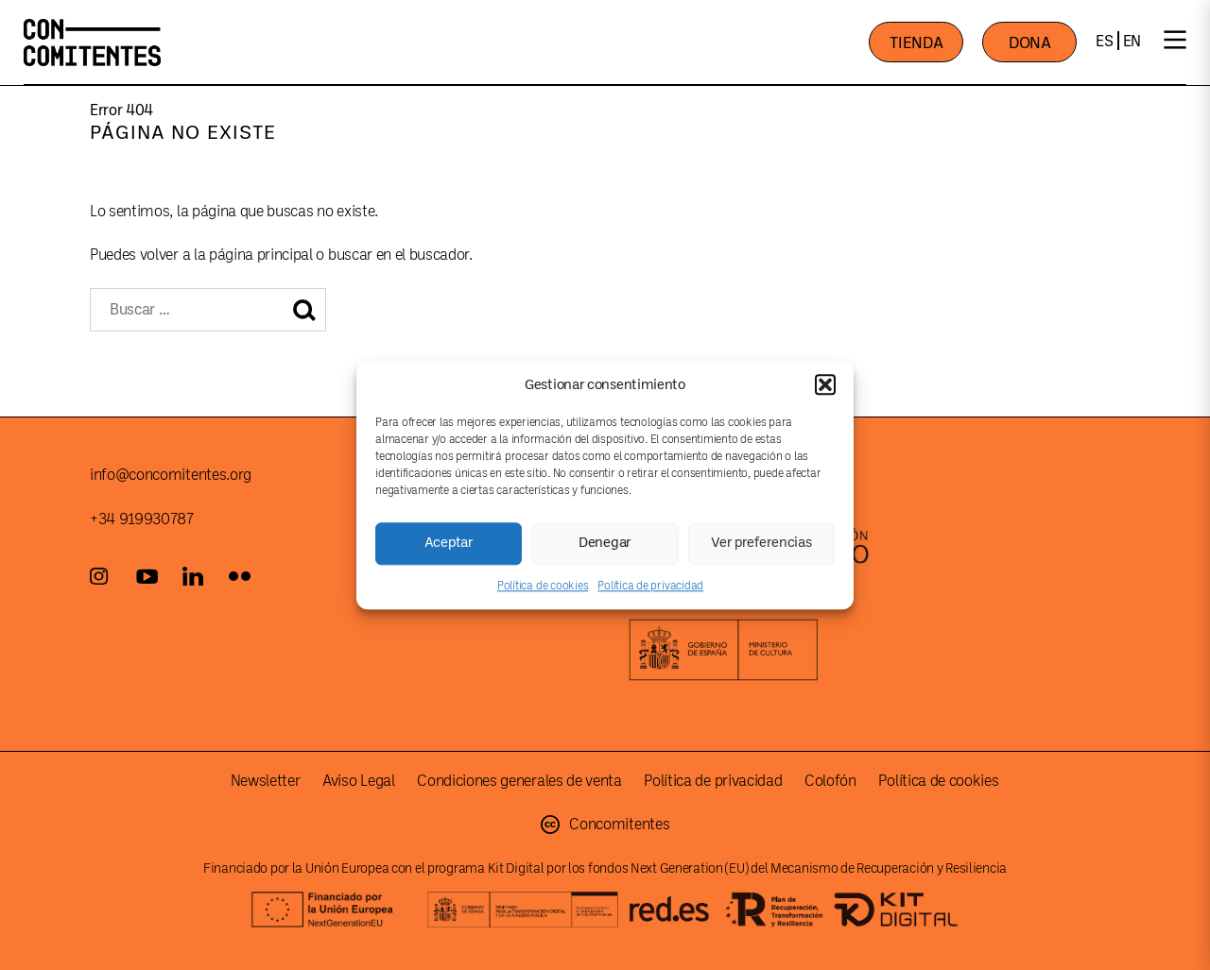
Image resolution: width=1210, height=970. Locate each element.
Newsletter (266, 781)
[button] (825, 384)
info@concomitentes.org (170, 475)
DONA (1030, 43)
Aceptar (449, 543)
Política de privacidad (650, 585)
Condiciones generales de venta (519, 781)
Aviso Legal (358, 781)
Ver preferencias (761, 543)
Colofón (830, 781)
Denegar (605, 543)
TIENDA (916, 43)
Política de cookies (542, 585)
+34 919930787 (142, 519)
